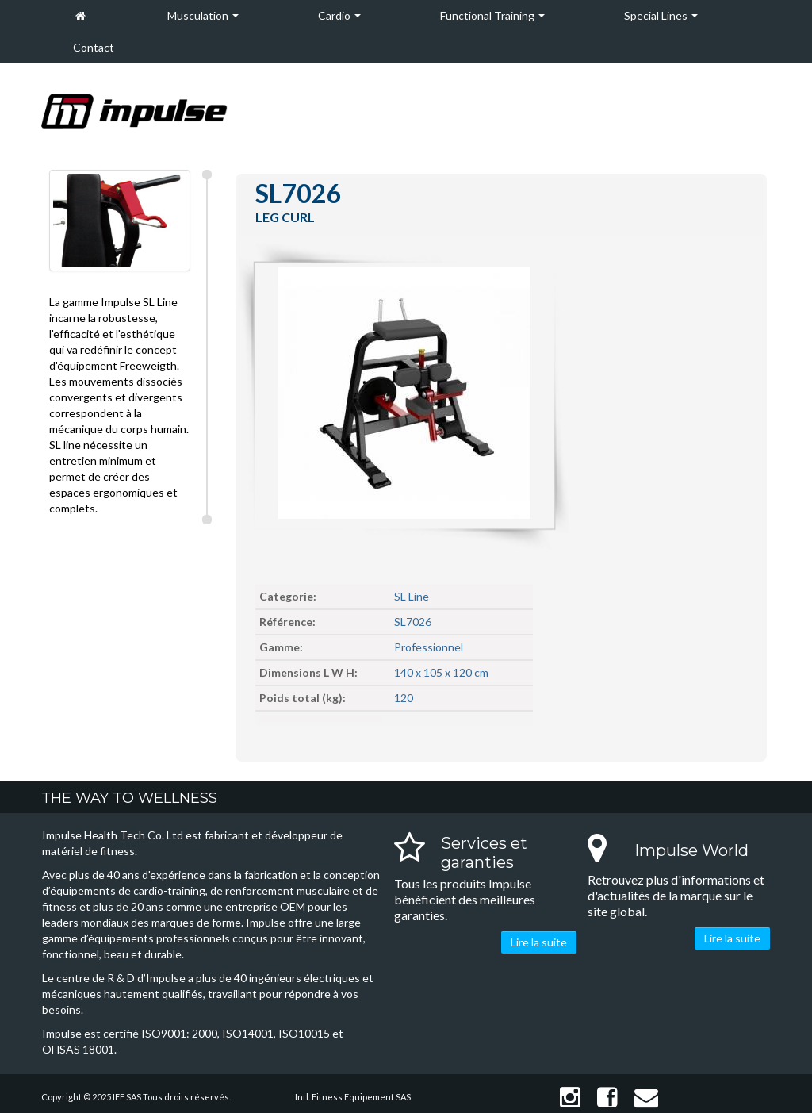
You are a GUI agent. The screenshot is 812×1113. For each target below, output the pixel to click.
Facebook (607, 1097)
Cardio (339, 15)
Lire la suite (539, 942)
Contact (93, 47)
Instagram (570, 1097)
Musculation (203, 15)
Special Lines (661, 15)
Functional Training (492, 15)
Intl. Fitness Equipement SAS (353, 1097)
